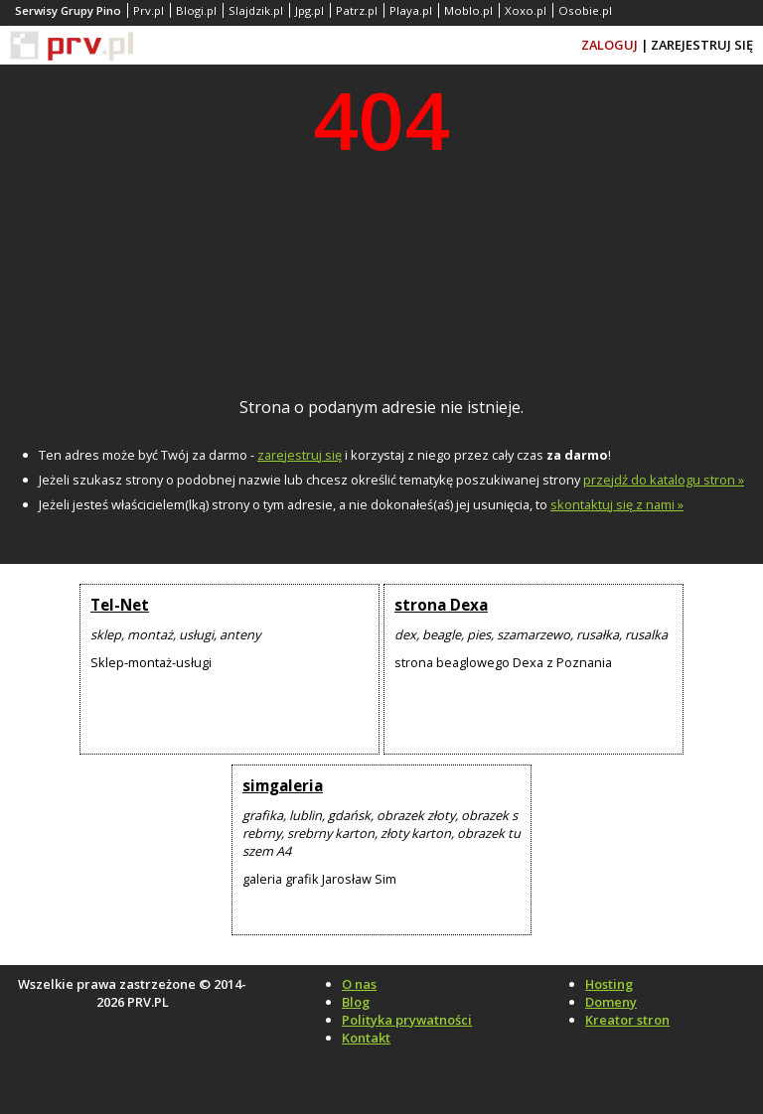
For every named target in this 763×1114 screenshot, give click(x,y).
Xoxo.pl (525, 10)
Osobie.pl (585, 10)
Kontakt (366, 1037)
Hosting (609, 984)
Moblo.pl (468, 10)
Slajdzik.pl (256, 10)
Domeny (611, 1002)
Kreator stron (627, 1020)
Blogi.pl (196, 10)
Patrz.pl (357, 10)
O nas (359, 984)
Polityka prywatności (407, 1020)
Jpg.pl (309, 10)
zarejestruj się (299, 455)
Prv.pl (148, 10)
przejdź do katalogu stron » (663, 479)
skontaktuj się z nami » (617, 504)
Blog (356, 1002)
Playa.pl (410, 10)
